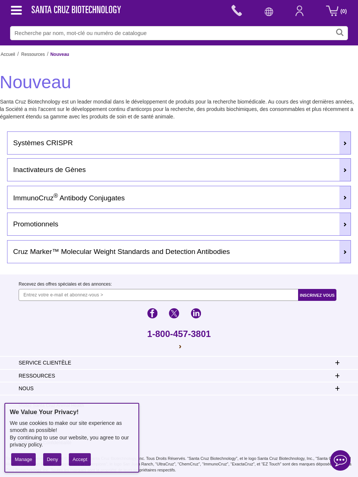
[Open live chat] (340, 461)
